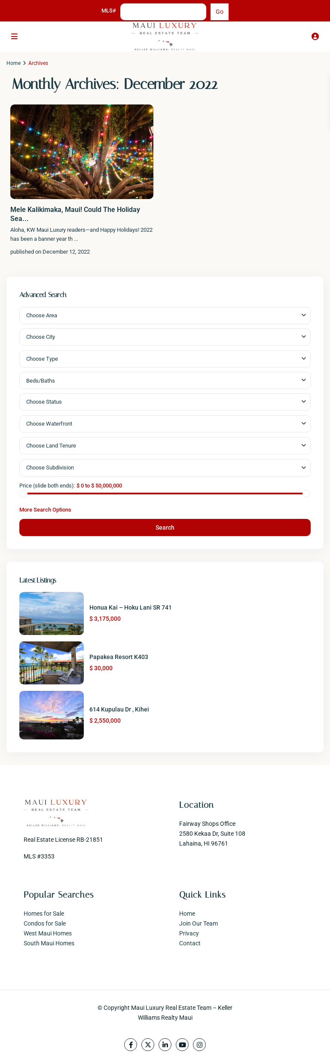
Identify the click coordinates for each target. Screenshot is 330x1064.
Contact (190, 943)
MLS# (108, 10)
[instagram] (199, 1044)
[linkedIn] (165, 1044)
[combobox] (165, 315)
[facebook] (130, 1044)
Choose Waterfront (49, 423)
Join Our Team (198, 923)
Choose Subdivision (50, 467)
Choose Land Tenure (51, 445)
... (76, 239)
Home (13, 63)
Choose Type (42, 359)
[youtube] (182, 1044)
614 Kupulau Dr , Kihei (119, 709)
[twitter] (147, 1044)
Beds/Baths (40, 380)
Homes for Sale (44, 913)
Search (165, 527)
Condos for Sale (45, 923)
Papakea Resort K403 (118, 656)
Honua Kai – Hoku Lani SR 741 (130, 607)
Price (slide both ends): (47, 485)
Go (219, 11)
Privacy (189, 933)
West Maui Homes (48, 933)
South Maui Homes (49, 943)
